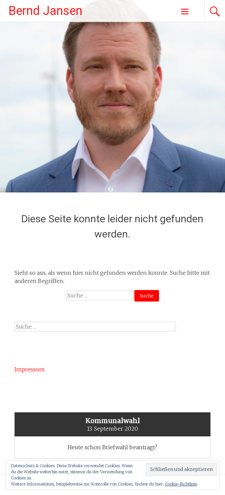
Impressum (30, 369)
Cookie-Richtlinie (181, 484)
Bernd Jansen (45, 11)
